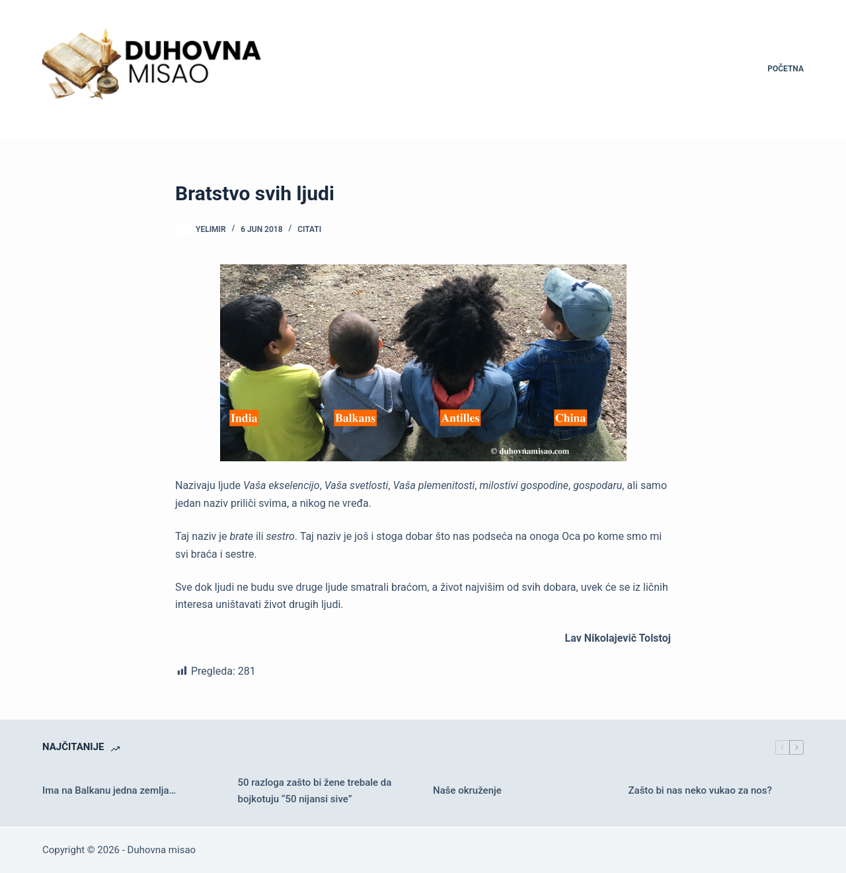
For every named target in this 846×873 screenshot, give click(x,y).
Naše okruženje (467, 790)
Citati (309, 229)
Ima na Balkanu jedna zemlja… (109, 790)
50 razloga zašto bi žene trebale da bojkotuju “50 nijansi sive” (315, 791)
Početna (785, 68)
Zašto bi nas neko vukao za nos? (700, 790)
